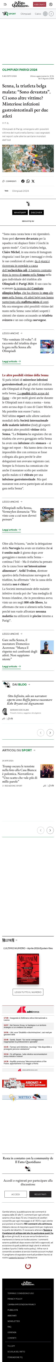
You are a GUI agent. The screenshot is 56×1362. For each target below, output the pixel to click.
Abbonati (39, 4)
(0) (10, 719)
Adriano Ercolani (19, 710)
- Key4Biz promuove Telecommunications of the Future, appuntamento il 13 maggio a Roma (25, 1062)
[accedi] (51, 4)
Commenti (9, 181)
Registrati (40, 1194)
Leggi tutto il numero (28, 992)
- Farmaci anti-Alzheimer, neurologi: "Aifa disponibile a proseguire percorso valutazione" (28, 1048)
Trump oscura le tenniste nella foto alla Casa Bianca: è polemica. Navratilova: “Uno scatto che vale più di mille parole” (19, 774)
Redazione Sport (12, 786)
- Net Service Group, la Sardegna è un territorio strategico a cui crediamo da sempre (25, 1026)
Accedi (15, 1194)
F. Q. (5, 123)
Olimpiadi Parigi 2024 (19, 70)
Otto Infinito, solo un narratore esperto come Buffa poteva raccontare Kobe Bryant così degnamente (29, 700)
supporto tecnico (16, 1257)
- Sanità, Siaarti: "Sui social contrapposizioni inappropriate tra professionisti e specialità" (24, 1041)
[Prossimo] (50, 732)
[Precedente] (40, 732)
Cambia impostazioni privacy (22, 1304)
